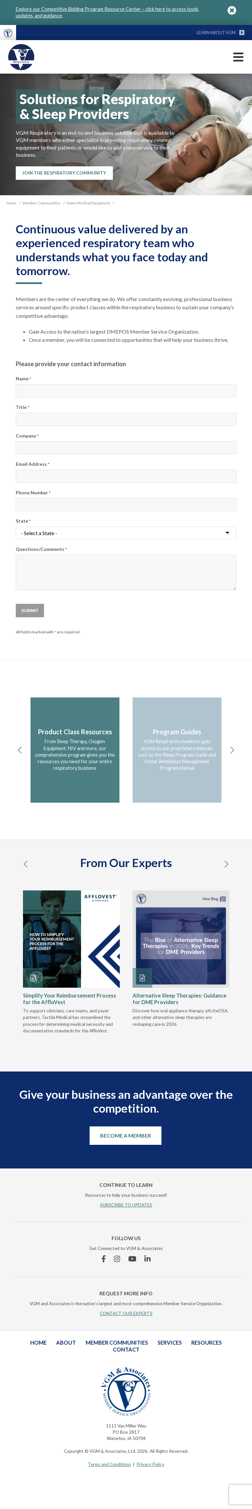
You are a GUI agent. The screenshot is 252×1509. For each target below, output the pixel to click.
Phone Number (33, 492)
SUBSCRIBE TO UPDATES (126, 1205)
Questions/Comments (41, 549)
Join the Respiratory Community (64, 173)
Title (22, 407)
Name (23, 378)
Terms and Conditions (109, 1464)
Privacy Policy (150, 1464)
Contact (126, 1349)
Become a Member (125, 1135)
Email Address (33, 464)
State (23, 521)
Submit (29, 610)
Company (27, 435)
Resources (206, 1342)
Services (170, 1342)
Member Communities (117, 1342)
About (66, 1342)
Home (38, 1342)
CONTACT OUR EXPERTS (126, 1313)
